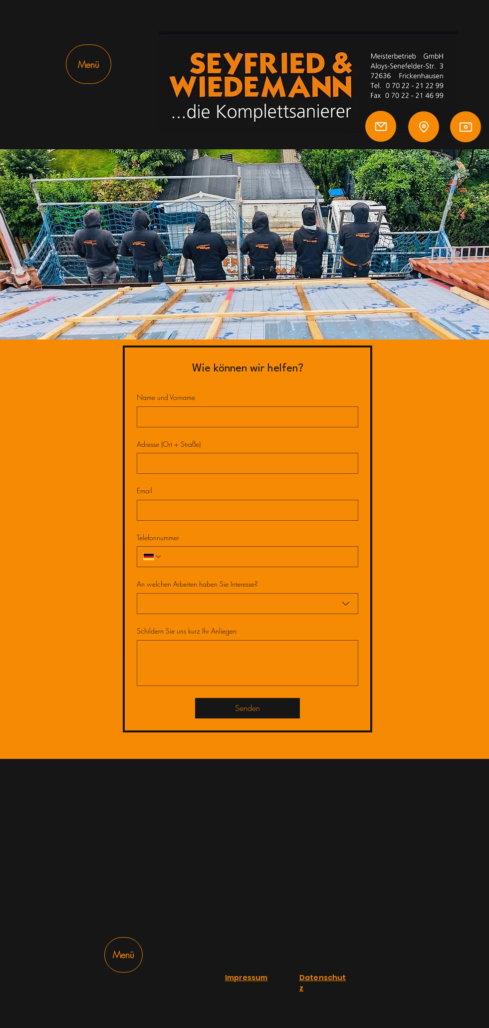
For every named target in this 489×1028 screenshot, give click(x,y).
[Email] (244, 510)
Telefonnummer (158, 537)
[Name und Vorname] (244, 417)
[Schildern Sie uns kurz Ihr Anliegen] (247, 663)
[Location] (423, 126)
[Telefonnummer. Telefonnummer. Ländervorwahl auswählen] (152, 557)
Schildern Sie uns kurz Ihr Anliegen (187, 631)
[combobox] (247, 603)
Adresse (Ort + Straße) (169, 444)
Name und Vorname (166, 397)
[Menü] (88, 64)
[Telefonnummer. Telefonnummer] (257, 557)
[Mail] (380, 126)
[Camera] (465, 126)
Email (144, 490)
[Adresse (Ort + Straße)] (244, 463)
